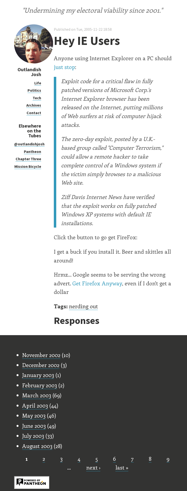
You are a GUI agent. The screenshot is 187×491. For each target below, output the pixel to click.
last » (121, 467)
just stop (64, 66)
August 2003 (37, 446)
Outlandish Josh (29, 71)
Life (37, 82)
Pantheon (32, 151)
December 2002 (40, 365)
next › (93, 467)
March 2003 (36, 395)
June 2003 (34, 425)
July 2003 (33, 435)
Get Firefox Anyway (97, 283)
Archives (33, 105)
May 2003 (34, 415)
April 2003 (35, 405)
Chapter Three (28, 158)
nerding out (83, 306)
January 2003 (38, 375)
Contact (34, 112)
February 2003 (39, 385)
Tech (37, 97)
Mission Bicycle (27, 166)
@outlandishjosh (29, 143)
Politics (34, 90)
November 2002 (41, 355)
